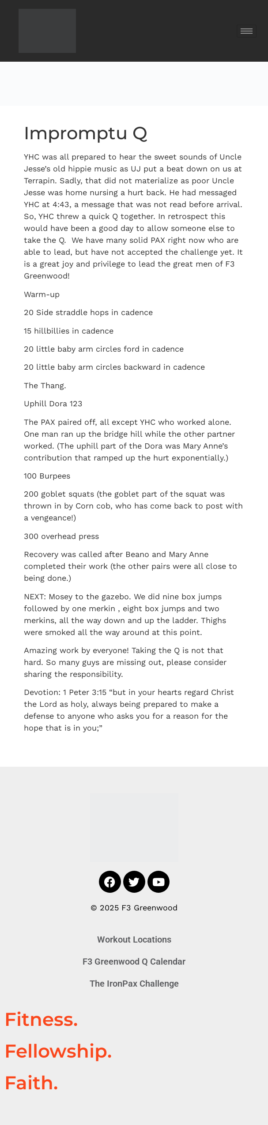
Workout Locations (134, 939)
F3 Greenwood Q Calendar (134, 961)
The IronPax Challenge (134, 983)
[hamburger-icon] (247, 31)
